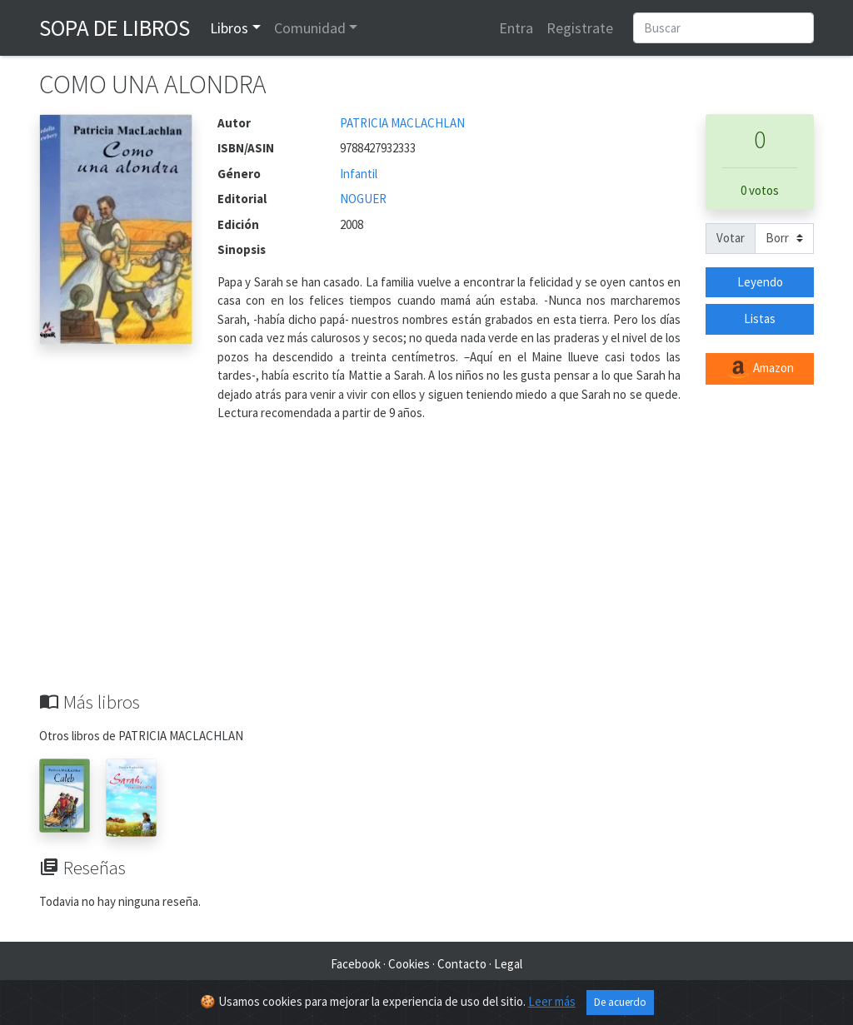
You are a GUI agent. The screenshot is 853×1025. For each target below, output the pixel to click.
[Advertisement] (426, 566)
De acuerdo (620, 1004)
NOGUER (363, 198)
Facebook (356, 964)
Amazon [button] (760, 369)
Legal (508, 964)
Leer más (552, 1003)
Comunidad (310, 27)
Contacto (461, 964)
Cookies (409, 964)
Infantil (358, 174)
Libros (229, 27)
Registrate (579, 27)
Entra (516, 27)
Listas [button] (760, 318)
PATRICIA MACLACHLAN (402, 123)
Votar (730, 238)
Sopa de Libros (114, 27)
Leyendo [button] (760, 282)
